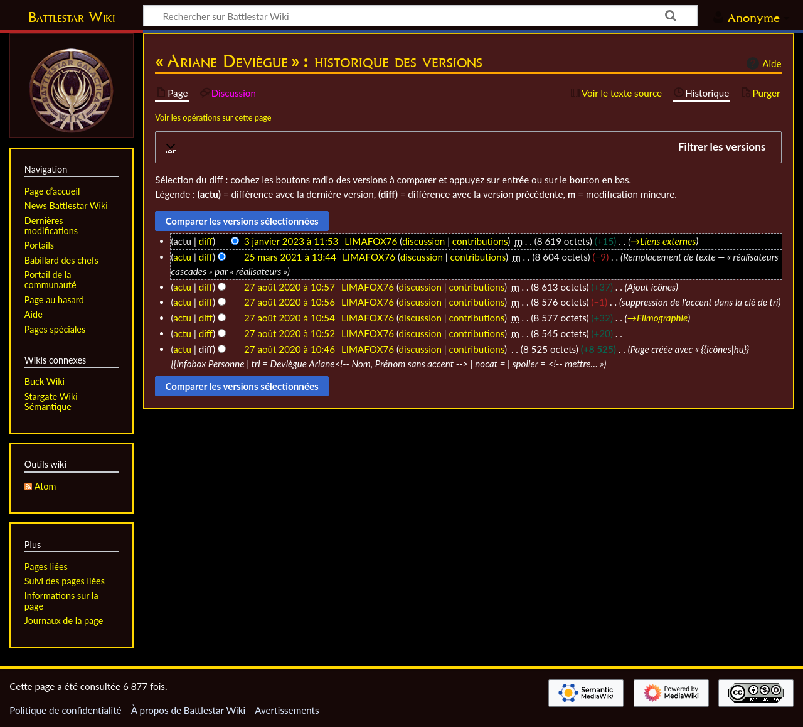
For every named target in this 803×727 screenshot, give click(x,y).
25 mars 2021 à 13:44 (290, 256)
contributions (480, 241)
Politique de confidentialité (65, 710)
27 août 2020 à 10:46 (289, 349)
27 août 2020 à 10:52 (289, 333)
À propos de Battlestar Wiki (188, 710)
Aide (762, 63)
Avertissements (287, 710)
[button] (468, 147)
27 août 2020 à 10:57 (289, 287)
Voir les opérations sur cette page (213, 117)
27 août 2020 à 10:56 (289, 302)
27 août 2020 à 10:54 (289, 317)
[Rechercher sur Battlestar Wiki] (420, 16)
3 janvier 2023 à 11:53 (291, 241)
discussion (423, 241)
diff (206, 241)
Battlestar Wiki (71, 17)
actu (182, 256)
